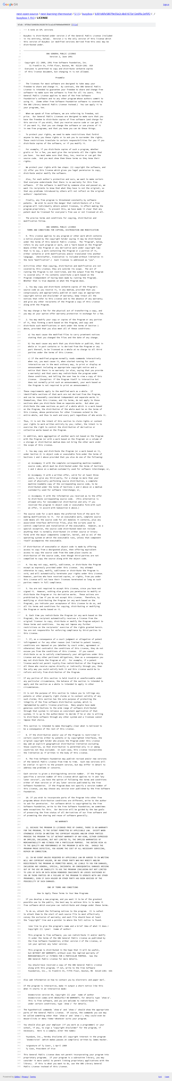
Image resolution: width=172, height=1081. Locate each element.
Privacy (25, 1076)
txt (160, 1076)
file (74, 24)
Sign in (166, 4)
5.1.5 (77, 13)
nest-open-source (27, 13)
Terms (33, 1076)
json (167, 1076)
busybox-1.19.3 (25, 17)
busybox (87, 13)
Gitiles (17, 1076)
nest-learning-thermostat (56, 13)
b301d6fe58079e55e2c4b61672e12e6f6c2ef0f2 (122, 13)
